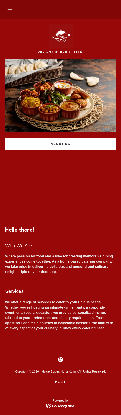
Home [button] (60, 381)
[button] (9, 9)
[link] (61, 36)
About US (60, 143)
